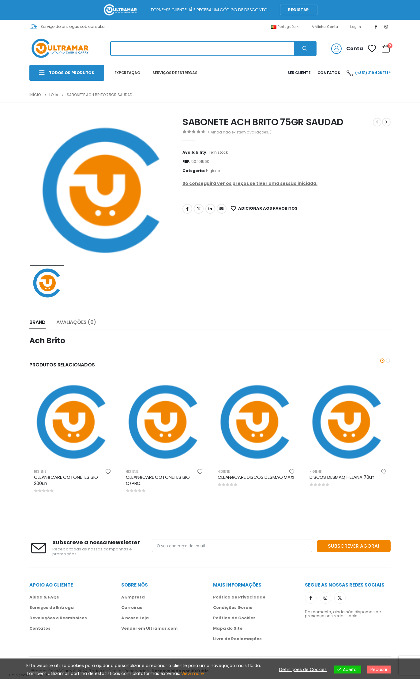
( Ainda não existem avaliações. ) (240, 132)
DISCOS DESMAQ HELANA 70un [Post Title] (341, 477)
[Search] (305, 48)
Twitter (199, 209)
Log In (355, 26)
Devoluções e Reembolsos (58, 618)
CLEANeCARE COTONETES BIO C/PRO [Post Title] (157, 480)
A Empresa (133, 597)
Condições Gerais (232, 607)
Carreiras (131, 607)
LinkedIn (210, 209)
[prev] (377, 122)
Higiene (213, 170)
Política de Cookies (234, 618)
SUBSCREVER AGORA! (353, 546)
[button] (382, 360)
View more (192, 673)
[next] (386, 122)
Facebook (187, 209)
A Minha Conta (325, 26)
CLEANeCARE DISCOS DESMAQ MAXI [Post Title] (256, 477)
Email (222, 209)
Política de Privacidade (239, 597)
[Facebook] (376, 26)
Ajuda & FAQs (44, 597)
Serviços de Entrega (51, 607)
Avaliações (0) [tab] (76, 322)
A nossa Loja (135, 618)
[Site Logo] (60, 48)
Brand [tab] (37, 322)
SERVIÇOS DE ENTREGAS (174, 72)
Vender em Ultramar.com (149, 628)
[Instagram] (386, 26)
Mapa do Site (227, 628)
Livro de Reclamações (237, 639)
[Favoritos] (372, 49)
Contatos (40, 628)
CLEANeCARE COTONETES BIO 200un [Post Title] (66, 480)
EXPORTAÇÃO (127, 72)
